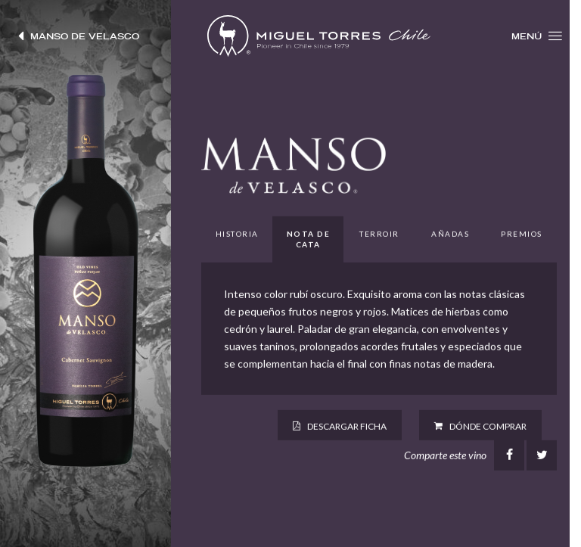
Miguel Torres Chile (318, 36)
